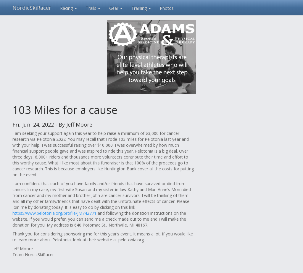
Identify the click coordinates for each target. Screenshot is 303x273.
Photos (167, 8)
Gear (116, 8)
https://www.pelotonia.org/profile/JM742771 (54, 213)
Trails (93, 8)
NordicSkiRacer (31, 7)
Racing (68, 8)
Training (141, 8)
